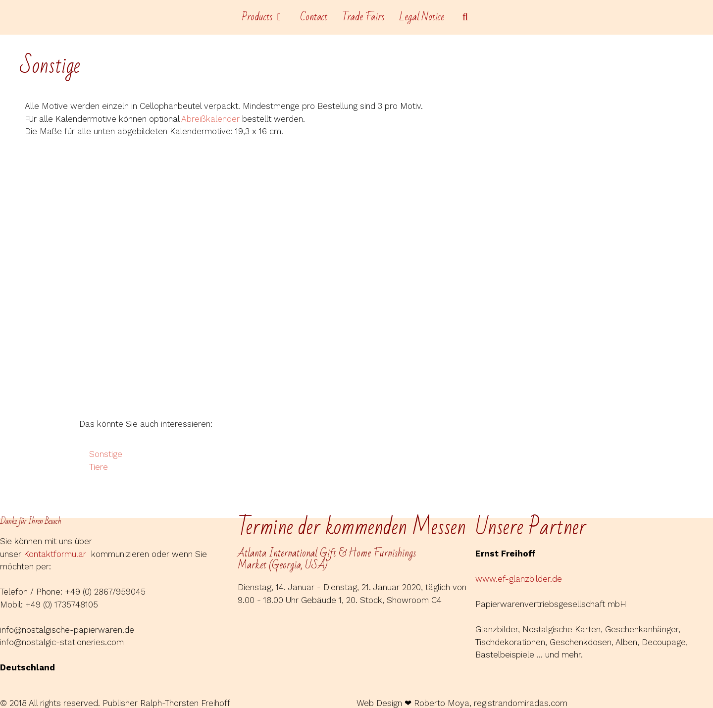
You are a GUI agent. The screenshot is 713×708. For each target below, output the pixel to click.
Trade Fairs (363, 17)
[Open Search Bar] (465, 17)
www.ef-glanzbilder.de (518, 579)
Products (267, 17)
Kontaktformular (57, 554)
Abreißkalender (210, 119)
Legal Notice (421, 17)
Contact (313, 17)
